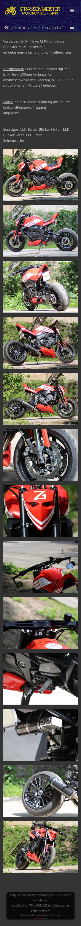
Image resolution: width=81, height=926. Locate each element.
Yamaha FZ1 (52, 27)
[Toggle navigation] (72, 10)
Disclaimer (55, 915)
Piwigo (44, 918)
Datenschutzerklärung (41, 915)
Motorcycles (25, 27)
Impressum (25, 915)
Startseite (6, 27)
